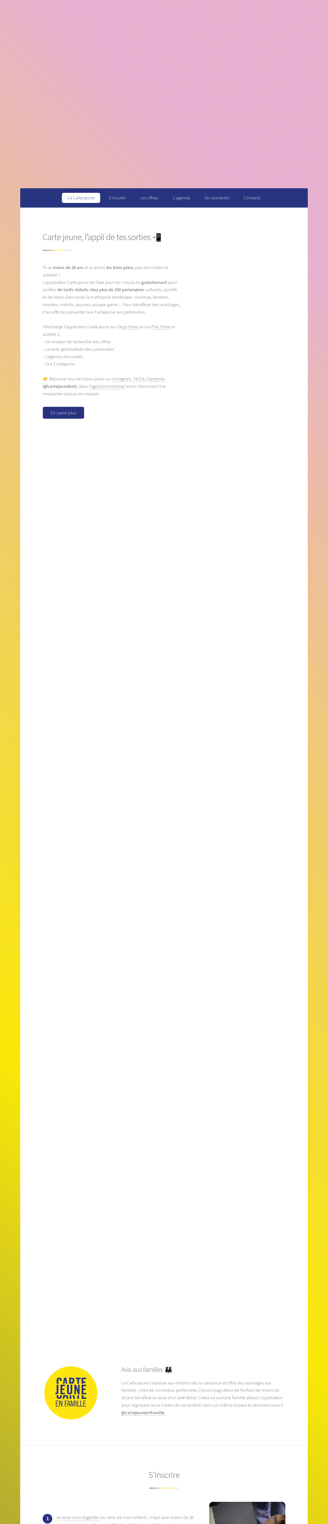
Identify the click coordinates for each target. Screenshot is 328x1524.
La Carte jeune (81, 198)
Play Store (160, 326)
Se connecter (217, 198)
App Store (129, 326)
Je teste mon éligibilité (77, 1517)
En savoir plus (63, 413)
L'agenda (181, 198)
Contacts (252, 198)
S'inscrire (117, 198)
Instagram (121, 379)
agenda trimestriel (108, 386)
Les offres (149, 198)
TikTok (139, 379)
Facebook (156, 379)
